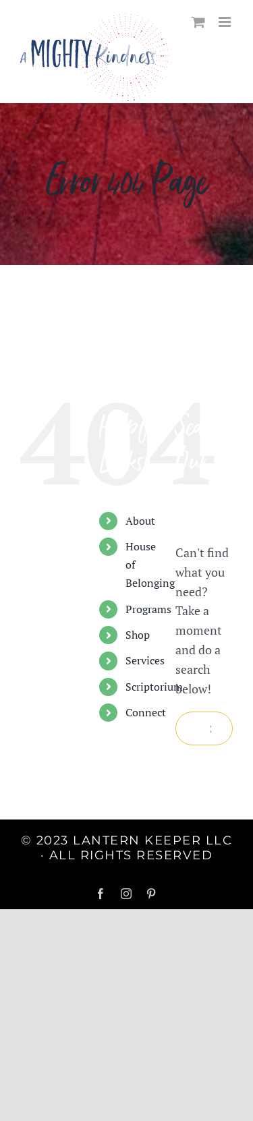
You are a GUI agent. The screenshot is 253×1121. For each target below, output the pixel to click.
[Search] (192, 728)
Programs (148, 609)
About (140, 520)
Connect (145, 712)
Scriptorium (154, 686)
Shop (137, 634)
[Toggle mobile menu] (226, 22)
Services (145, 660)
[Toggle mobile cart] (198, 22)
